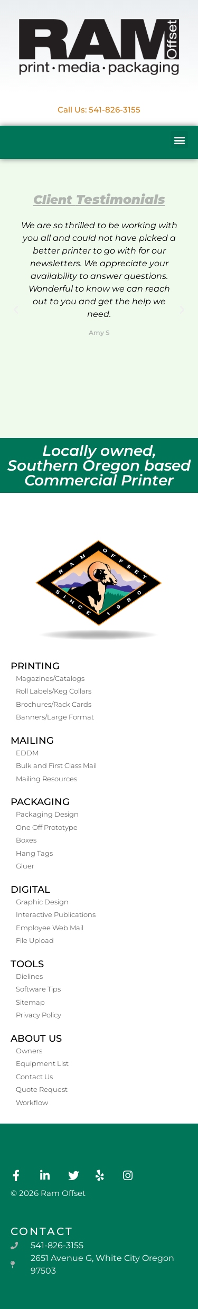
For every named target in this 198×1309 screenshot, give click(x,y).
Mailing (32, 740)
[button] (179, 139)
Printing (35, 666)
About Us (36, 1038)
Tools (27, 964)
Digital (30, 889)
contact (42, 1231)
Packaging (40, 802)
